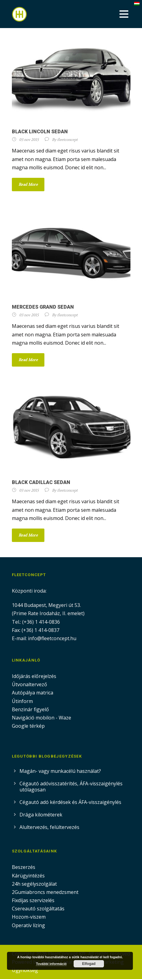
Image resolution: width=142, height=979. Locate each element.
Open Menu (123, 14)
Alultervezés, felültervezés (49, 827)
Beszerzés (23, 867)
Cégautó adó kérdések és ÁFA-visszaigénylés (70, 802)
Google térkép (28, 726)
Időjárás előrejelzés (34, 676)
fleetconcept (67, 139)
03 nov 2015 (29, 139)
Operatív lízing (28, 925)
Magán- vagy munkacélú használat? (60, 771)
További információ (51, 964)
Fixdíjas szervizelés (33, 900)
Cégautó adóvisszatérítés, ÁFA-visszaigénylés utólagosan (71, 786)
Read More (28, 184)
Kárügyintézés (28, 875)
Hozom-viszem (29, 916)
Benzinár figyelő (30, 709)
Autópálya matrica (33, 692)
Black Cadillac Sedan (41, 482)
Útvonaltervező (29, 684)
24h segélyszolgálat (34, 883)
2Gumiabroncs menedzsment (45, 892)
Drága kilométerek (40, 814)
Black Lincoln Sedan (40, 131)
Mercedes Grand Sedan (43, 307)
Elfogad (88, 964)
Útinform (22, 701)
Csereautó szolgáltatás (38, 908)
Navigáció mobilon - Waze (41, 717)
